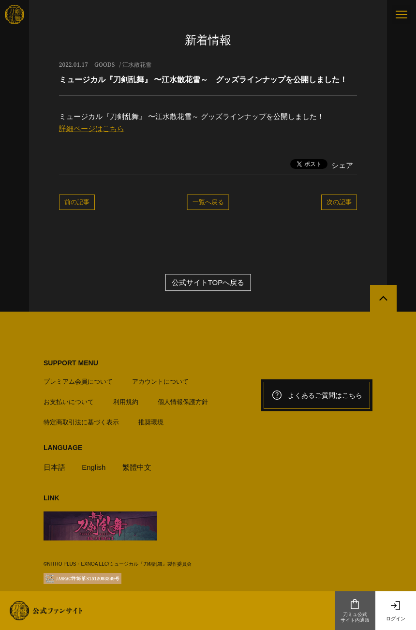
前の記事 (76, 201)
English (93, 467)
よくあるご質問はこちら (316, 395)
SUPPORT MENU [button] (71, 363)
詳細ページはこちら (91, 128)
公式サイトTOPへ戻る (208, 282)
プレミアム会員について (78, 381)
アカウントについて (160, 381)
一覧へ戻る (208, 201)
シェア (342, 165)
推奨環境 (150, 422)
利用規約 (125, 401)
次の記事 (339, 201)
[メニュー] (401, 14)
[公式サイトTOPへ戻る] (383, 298)
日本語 (54, 467)
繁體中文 (136, 467)
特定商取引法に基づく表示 (81, 422)
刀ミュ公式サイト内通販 (355, 610)
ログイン (395, 611)
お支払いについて (69, 401)
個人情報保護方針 (183, 401)
